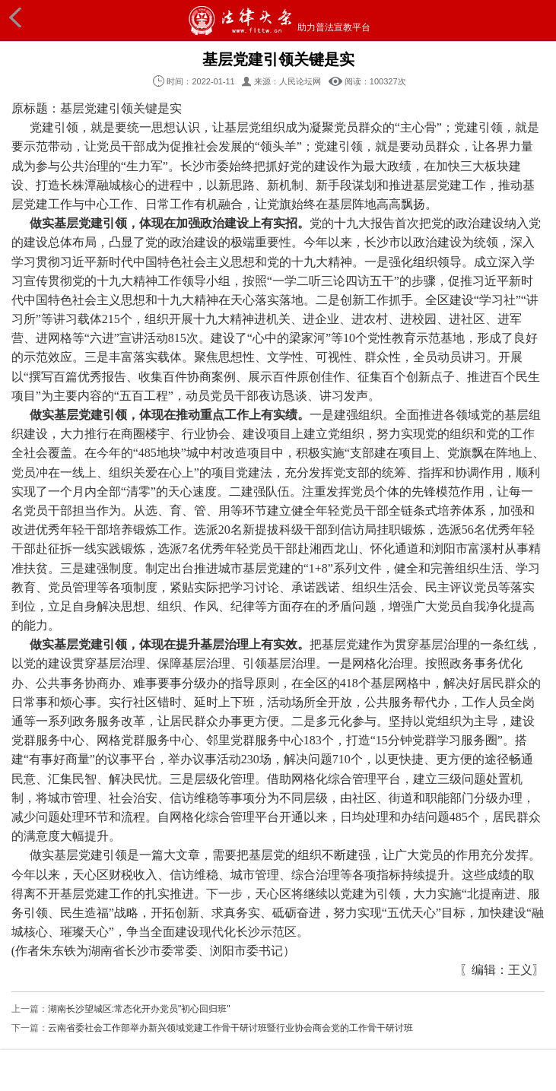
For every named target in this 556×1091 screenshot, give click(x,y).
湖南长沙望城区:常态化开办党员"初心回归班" (139, 1009)
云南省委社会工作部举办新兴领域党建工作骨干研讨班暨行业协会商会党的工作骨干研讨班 (230, 1028)
